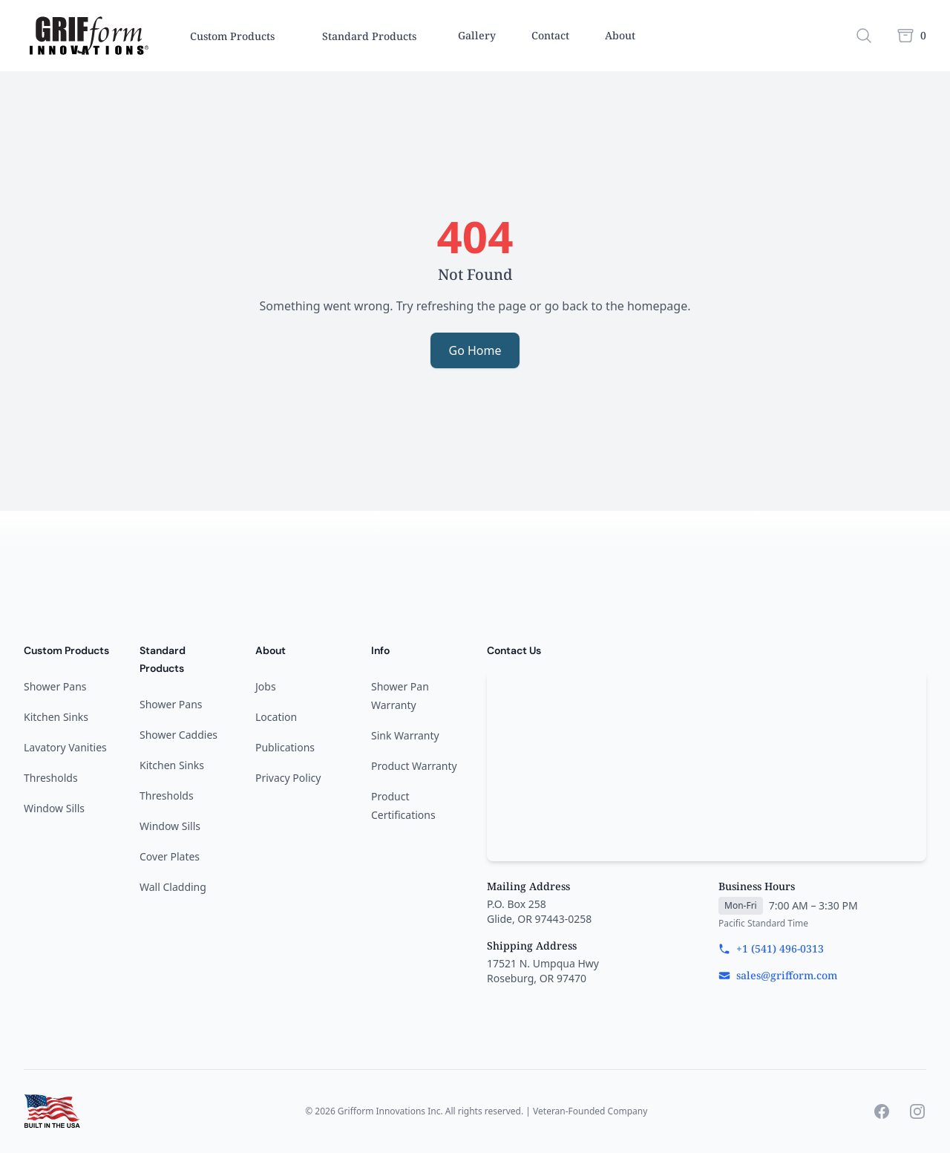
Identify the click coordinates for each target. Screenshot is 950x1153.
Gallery (477, 35)
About (620, 35)
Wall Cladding (173, 887)
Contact (550, 35)
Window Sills (54, 808)
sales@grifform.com (777, 975)
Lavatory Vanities (65, 747)
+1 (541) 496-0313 (771, 948)
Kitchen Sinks (56, 717)
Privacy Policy (288, 778)
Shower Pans (55, 686)
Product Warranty (414, 766)
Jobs (265, 686)
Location (276, 717)
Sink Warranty (405, 735)
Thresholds (51, 778)
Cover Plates (170, 856)
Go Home (474, 350)
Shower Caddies (178, 735)
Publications (285, 747)
